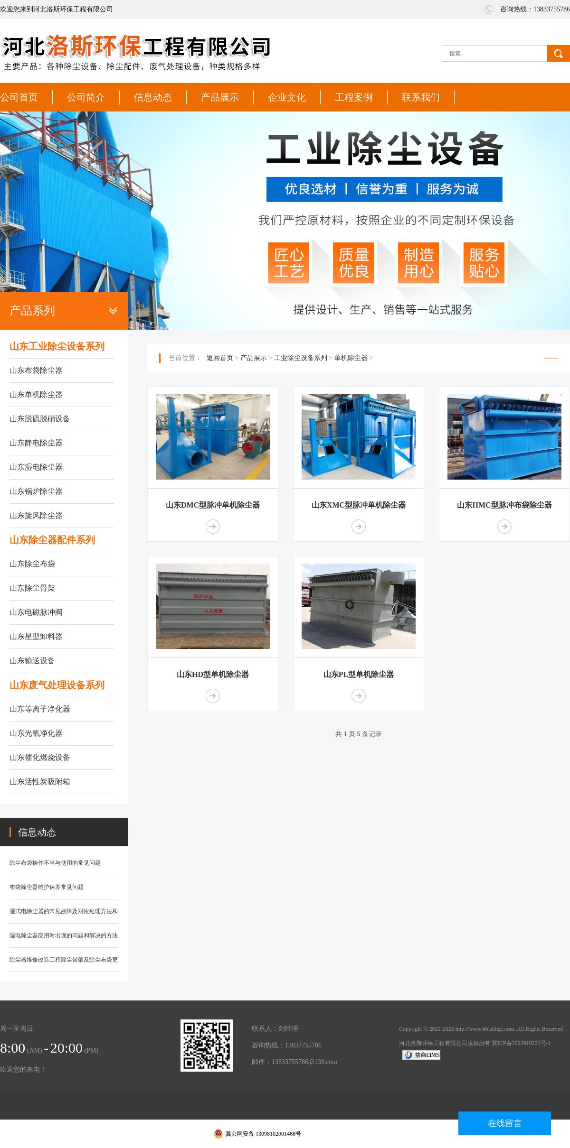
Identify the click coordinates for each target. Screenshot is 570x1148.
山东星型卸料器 (36, 636)
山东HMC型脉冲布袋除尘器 (504, 505)
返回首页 (220, 357)
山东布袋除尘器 (36, 370)
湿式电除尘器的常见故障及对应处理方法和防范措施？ (64, 916)
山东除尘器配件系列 (52, 540)
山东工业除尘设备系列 (57, 346)
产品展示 (220, 97)
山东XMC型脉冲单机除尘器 (359, 505)
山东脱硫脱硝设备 (40, 419)
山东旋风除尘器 (36, 515)
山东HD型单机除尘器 (213, 674)
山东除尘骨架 (32, 588)
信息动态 (153, 97)
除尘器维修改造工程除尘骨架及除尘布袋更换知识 (64, 964)
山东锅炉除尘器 (36, 491)
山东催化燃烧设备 (40, 757)
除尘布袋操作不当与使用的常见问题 (55, 863)
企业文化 (287, 97)
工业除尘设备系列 (300, 357)
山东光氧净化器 (36, 733)
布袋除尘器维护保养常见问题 (47, 887)
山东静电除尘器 (36, 443)
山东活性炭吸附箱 (40, 782)
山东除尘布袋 (32, 564)
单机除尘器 (351, 357)
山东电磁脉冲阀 (36, 612)
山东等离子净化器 (40, 709)
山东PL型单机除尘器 (358, 674)
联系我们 (421, 97)
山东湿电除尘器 (36, 467)
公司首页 (19, 97)
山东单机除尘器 (36, 394)
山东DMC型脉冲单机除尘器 (213, 505)
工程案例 (354, 97)
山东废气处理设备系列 (57, 685)
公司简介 (86, 97)
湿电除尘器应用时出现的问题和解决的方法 (64, 935)
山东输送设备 (32, 661)
